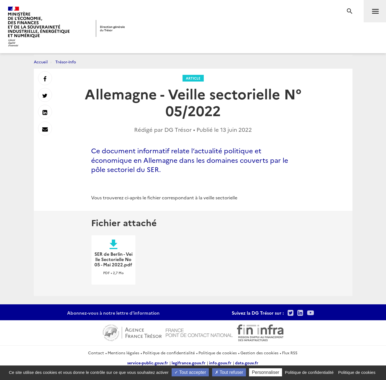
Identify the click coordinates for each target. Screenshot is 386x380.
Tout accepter (190, 372)
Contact (96, 352)
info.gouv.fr (220, 362)
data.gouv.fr (246, 362)
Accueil (41, 61)
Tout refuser (229, 372)
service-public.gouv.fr (147, 362)
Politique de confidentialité (169, 352)
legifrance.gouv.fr (188, 362)
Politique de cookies (217, 352)
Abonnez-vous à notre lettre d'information (113, 312)
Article (193, 78)
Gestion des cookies (259, 352)
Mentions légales (123, 352)
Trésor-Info (65, 61)
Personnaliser (265, 372)
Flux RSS (289, 352)
